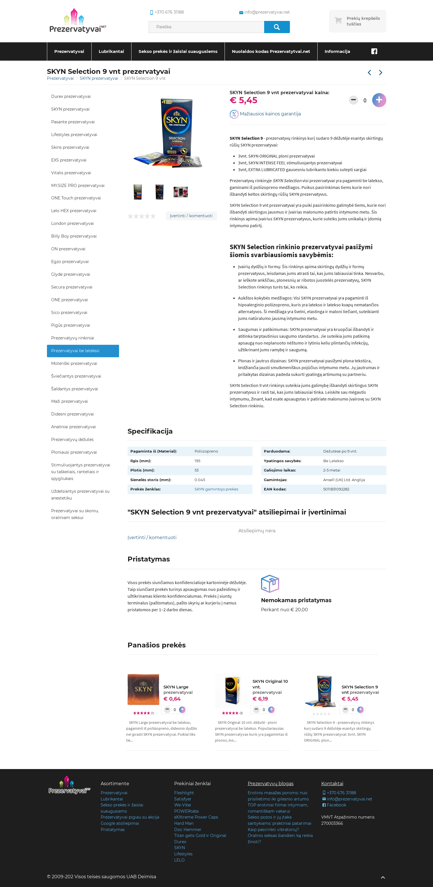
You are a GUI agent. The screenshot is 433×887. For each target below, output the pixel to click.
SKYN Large (178, 689)
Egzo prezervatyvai (70, 261)
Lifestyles (183, 853)
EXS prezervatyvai (69, 160)
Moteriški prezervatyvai (74, 363)
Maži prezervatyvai (69, 401)
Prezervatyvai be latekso (75, 350)
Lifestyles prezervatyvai (74, 134)
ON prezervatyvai (68, 248)
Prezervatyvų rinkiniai (72, 338)
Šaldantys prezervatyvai (74, 388)
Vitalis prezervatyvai (71, 172)
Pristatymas (113, 829)
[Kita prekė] (380, 73)
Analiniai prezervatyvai (73, 426)
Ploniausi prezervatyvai (74, 452)
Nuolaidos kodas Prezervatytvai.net (271, 51)
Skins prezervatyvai (70, 147)
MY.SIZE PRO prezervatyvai (78, 185)
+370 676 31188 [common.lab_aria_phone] (166, 12)
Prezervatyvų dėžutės (72, 439)
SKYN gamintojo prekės (216, 489)
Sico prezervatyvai (69, 312)
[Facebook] (374, 51)
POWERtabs (186, 811)
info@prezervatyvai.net (346, 799)
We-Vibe (182, 805)
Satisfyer (182, 799)
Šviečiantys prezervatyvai (76, 376)
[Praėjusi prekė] (369, 73)
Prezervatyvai (69, 51)
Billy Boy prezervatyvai (74, 236)
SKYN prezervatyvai (99, 78)
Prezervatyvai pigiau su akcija (130, 817)
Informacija (337, 51)
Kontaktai (332, 783)
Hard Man (183, 823)
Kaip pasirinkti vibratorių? (273, 829)
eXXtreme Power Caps (196, 817)
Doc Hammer (187, 829)
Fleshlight (184, 792)
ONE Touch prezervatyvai (76, 198)
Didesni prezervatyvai (72, 414)
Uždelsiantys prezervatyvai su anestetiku (80, 495)
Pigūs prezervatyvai (70, 325)
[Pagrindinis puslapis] (78, 21)
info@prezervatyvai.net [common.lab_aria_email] (264, 12)
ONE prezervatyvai (69, 299)
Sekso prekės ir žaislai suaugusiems (178, 51)
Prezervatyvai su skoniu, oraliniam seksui (75, 514)
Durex (180, 841)
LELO (179, 860)
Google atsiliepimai (120, 823)
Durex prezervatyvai (71, 96)
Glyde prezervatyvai (70, 274)
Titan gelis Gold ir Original (200, 835)
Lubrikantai (111, 51)
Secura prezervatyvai (71, 287)
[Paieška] (277, 27)
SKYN (179, 847)
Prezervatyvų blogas (271, 783)
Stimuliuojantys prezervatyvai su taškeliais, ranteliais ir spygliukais (80, 471)
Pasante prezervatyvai (73, 121)
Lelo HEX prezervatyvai (73, 210)
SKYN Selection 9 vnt (360, 689)
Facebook (333, 805)
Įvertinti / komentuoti (191, 215)
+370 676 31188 (338, 792)
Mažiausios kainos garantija (265, 114)
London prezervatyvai (72, 223)
